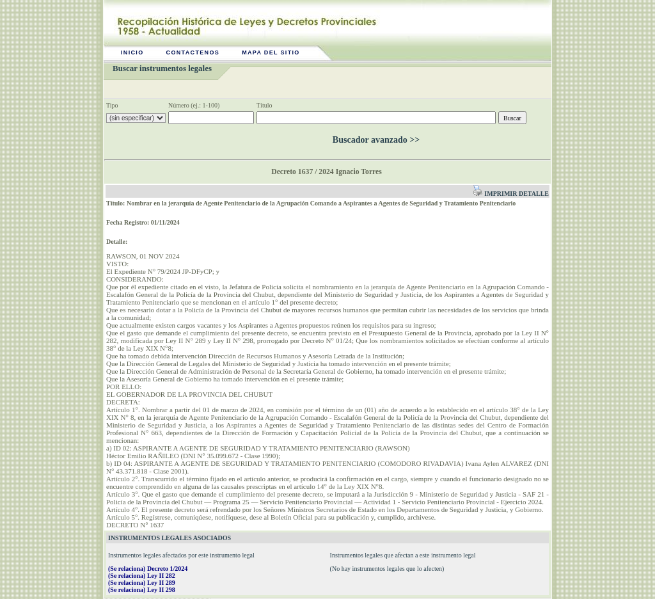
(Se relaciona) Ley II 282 (141, 575)
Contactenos (193, 52)
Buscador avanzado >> (376, 140)
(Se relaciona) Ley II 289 (141, 582)
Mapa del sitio (271, 52)
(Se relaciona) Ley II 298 (141, 589)
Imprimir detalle (511, 193)
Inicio (132, 52)
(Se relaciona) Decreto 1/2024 (147, 568)
